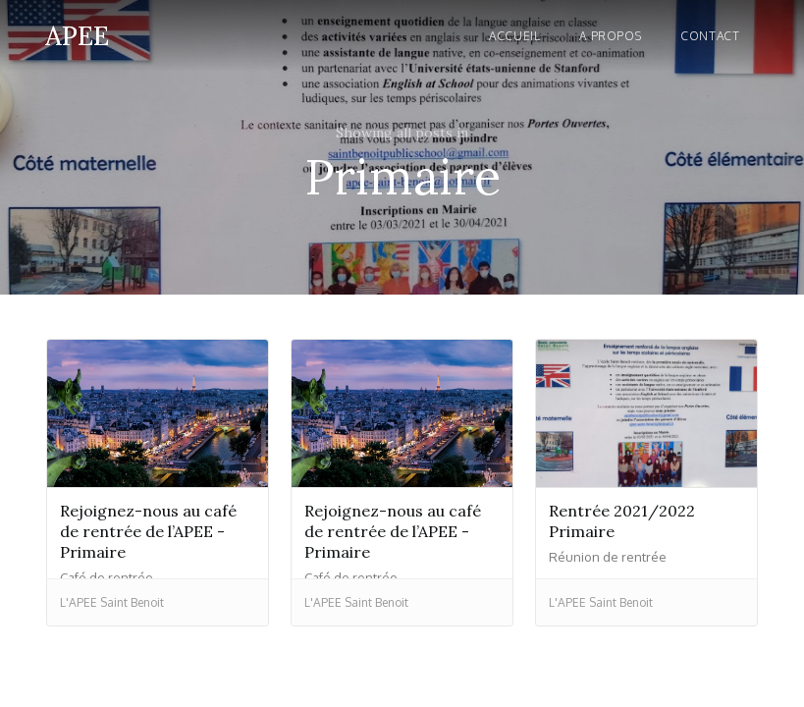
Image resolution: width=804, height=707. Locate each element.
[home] (77, 33)
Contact (709, 35)
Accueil (514, 35)
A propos (610, 35)
